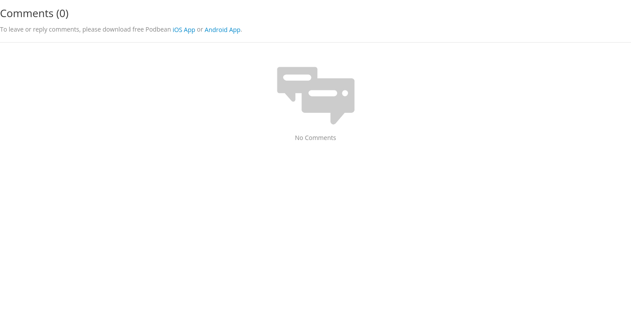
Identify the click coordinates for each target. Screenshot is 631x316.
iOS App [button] (184, 29)
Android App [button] (223, 29)
